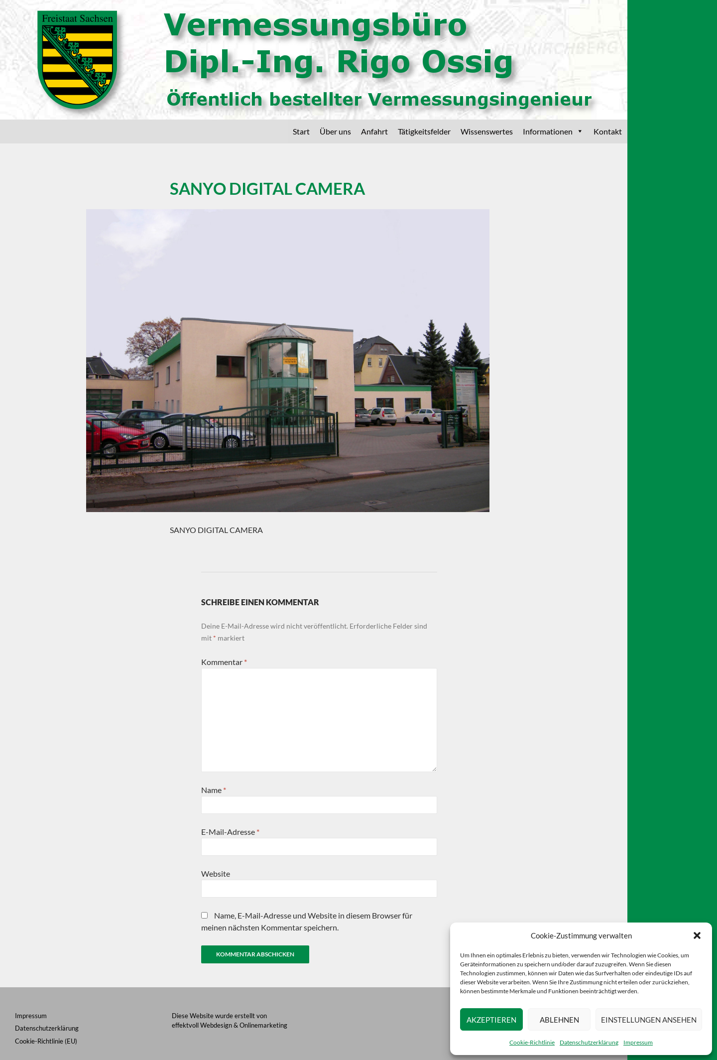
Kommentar (224, 661)
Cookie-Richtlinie (532, 1042)
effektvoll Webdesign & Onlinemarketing (229, 1025)
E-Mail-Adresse (230, 831)
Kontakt (608, 131)
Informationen (553, 131)
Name (213, 790)
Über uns (335, 131)
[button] (697, 935)
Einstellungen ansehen (649, 1019)
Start (301, 131)
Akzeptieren (491, 1019)
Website (215, 873)
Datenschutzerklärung (589, 1042)
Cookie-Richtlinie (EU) (46, 1041)
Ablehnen (559, 1019)
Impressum (638, 1042)
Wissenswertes (487, 131)
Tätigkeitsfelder (424, 131)
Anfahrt (374, 131)
